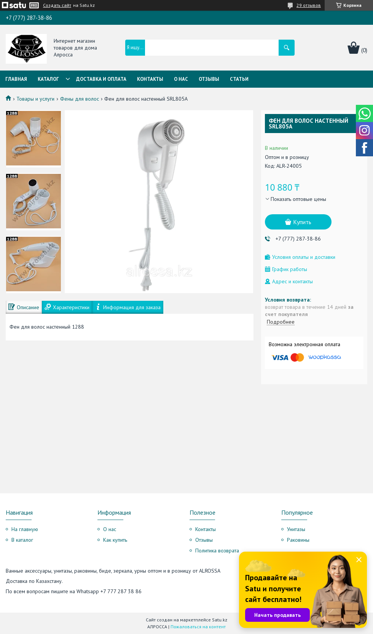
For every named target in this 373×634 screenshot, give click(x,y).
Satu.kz (219, 620)
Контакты (150, 79)
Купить (302, 222)
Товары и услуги (35, 98)
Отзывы (209, 79)
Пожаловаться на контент (198, 626)
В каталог (22, 539)
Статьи (239, 79)
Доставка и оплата (101, 79)
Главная (16, 79)
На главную (24, 529)
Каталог (48, 79)
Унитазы (296, 529)
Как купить (115, 539)
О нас (181, 79)
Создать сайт (57, 5)
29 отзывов (308, 5)
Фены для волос (79, 98)
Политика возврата (217, 550)
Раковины (298, 539)
